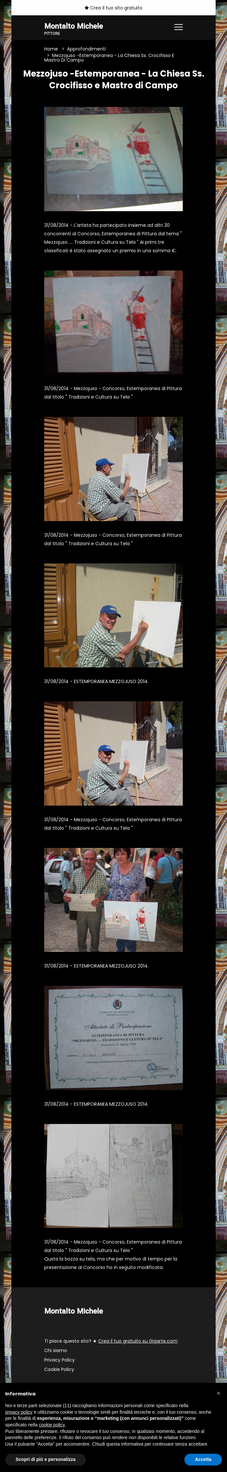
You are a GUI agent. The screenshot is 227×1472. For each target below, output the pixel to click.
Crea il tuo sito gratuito (113, 8)
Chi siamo (55, 1350)
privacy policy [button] (19, 1412)
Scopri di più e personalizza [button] (45, 1459)
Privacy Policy (59, 1360)
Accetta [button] (203, 1459)
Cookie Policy (59, 1369)
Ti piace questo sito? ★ (111, 1341)
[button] (218, 1393)
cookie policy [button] (52, 1424)
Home (51, 49)
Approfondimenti (86, 49)
